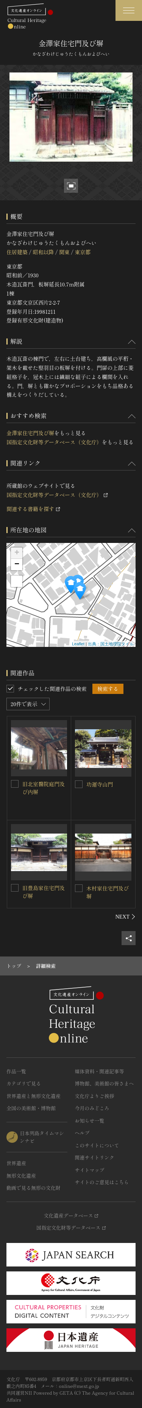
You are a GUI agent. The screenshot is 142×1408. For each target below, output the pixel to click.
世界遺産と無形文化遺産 (33, 1096)
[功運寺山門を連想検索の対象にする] (79, 784)
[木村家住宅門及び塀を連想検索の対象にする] (79, 888)
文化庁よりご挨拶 (94, 1096)
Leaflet (78, 644)
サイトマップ (90, 1170)
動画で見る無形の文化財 (33, 1187)
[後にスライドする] (125, 916)
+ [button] (16, 553)
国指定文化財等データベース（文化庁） (54, 442)
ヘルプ (82, 1132)
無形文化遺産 (21, 1175)
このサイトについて (97, 1145)
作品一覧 (16, 1071)
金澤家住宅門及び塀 (30, 433)
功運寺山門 (99, 784)
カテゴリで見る (23, 1083)
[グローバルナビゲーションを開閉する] (128, 10)
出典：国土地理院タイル (111, 644)
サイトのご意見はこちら (102, 1182)
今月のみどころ (92, 1108)
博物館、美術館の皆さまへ (104, 1083)
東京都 (83, 252)
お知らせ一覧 (90, 1120)
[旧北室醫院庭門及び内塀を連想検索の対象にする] (15, 784)
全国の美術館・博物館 (31, 1108)
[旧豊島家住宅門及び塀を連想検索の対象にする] (15, 888)
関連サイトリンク (94, 1157)
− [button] (16, 564)
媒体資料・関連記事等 (99, 1071)
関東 (64, 252)
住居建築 (17, 252)
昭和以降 (43, 252)
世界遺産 (16, 1163)
